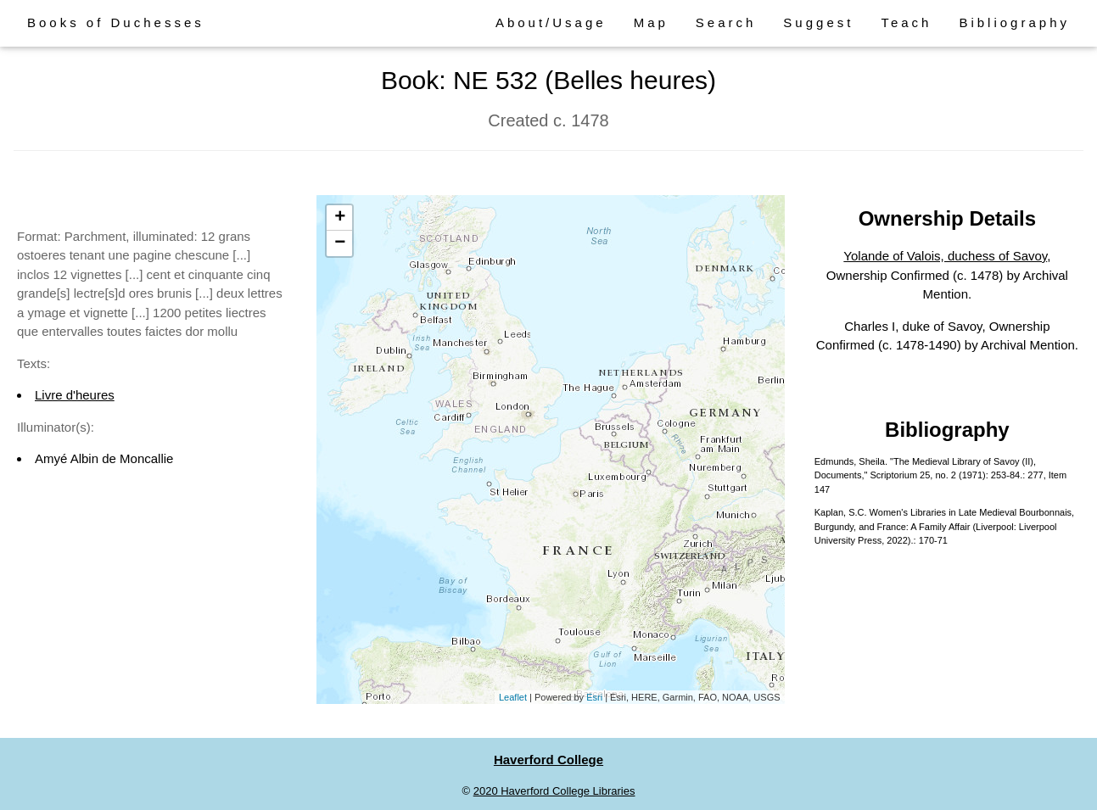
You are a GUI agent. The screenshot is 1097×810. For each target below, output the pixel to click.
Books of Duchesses (115, 22)
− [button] (339, 243)
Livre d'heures (75, 395)
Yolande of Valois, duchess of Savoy (945, 256)
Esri (594, 697)
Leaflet (513, 697)
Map (651, 22)
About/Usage (551, 22)
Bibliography (1014, 22)
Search (726, 22)
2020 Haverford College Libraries (554, 791)
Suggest (818, 22)
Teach (906, 22)
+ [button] (339, 218)
